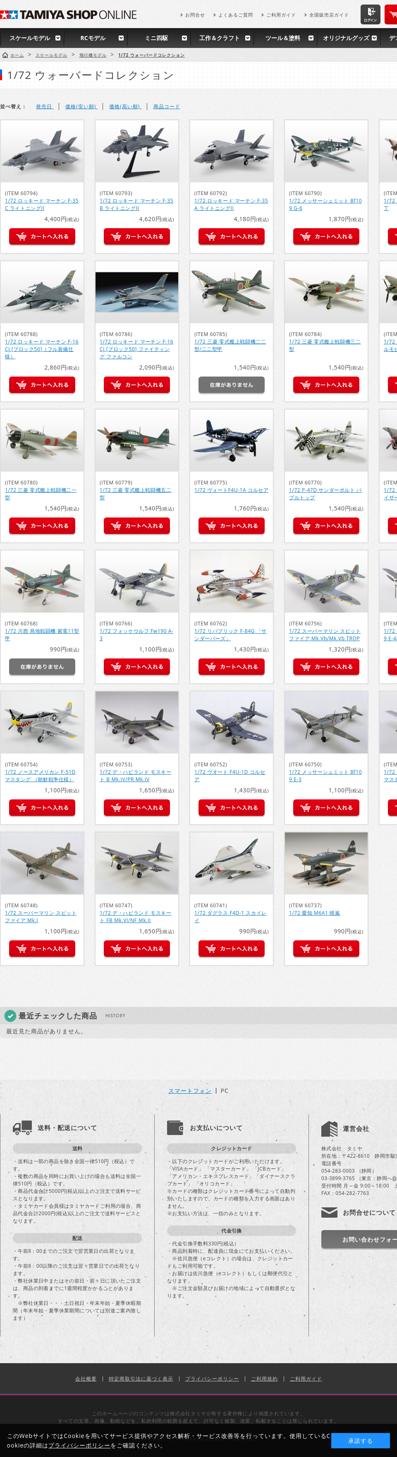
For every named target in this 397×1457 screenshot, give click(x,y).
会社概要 (86, 1378)
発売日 (45, 106)
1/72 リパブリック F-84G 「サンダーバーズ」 (230, 634)
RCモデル (92, 38)
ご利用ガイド (281, 15)
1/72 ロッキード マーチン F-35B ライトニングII (136, 204)
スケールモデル (30, 38)
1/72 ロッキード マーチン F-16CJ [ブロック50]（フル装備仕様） (42, 349)
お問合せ (195, 15)
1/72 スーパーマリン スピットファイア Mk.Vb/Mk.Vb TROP (325, 634)
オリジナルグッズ (346, 38)
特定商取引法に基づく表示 (141, 1378)
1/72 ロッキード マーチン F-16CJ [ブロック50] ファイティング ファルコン (136, 349)
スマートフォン (190, 1091)
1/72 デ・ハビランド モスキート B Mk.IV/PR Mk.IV (135, 775)
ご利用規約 (264, 1378)
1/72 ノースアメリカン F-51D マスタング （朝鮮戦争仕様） (40, 775)
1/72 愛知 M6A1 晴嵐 (314, 912)
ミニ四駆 (156, 38)
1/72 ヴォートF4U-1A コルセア (231, 490)
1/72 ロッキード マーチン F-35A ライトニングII (231, 204)
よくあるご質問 (235, 15)
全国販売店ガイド (329, 15)
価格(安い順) (81, 106)
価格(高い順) (125, 106)
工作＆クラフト (219, 38)
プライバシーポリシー (212, 1378)
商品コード (166, 106)
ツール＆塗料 (282, 38)
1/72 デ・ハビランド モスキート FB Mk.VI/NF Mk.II (135, 916)
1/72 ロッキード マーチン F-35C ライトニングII (42, 204)
